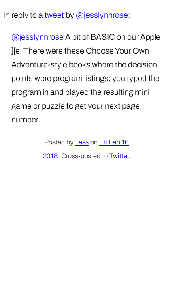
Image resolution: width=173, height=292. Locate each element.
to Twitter (115, 156)
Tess (82, 142)
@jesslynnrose (37, 36)
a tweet (51, 15)
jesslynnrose (106, 15)
